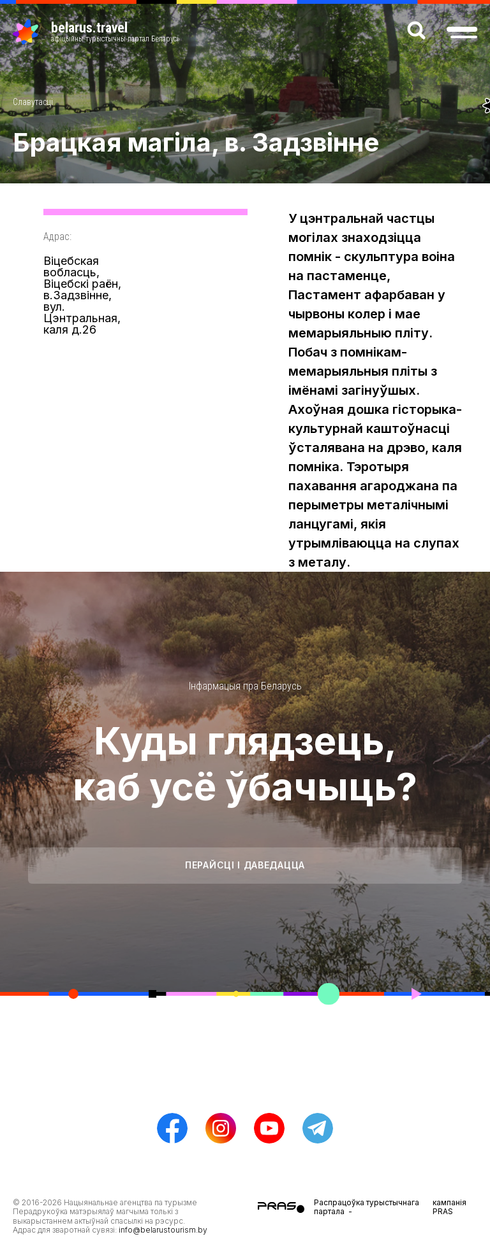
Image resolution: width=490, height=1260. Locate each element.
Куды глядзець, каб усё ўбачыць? (245, 763)
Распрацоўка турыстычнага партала (366, 1207)
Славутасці (33, 102)
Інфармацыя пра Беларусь (245, 686)
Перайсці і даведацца (245, 865)
